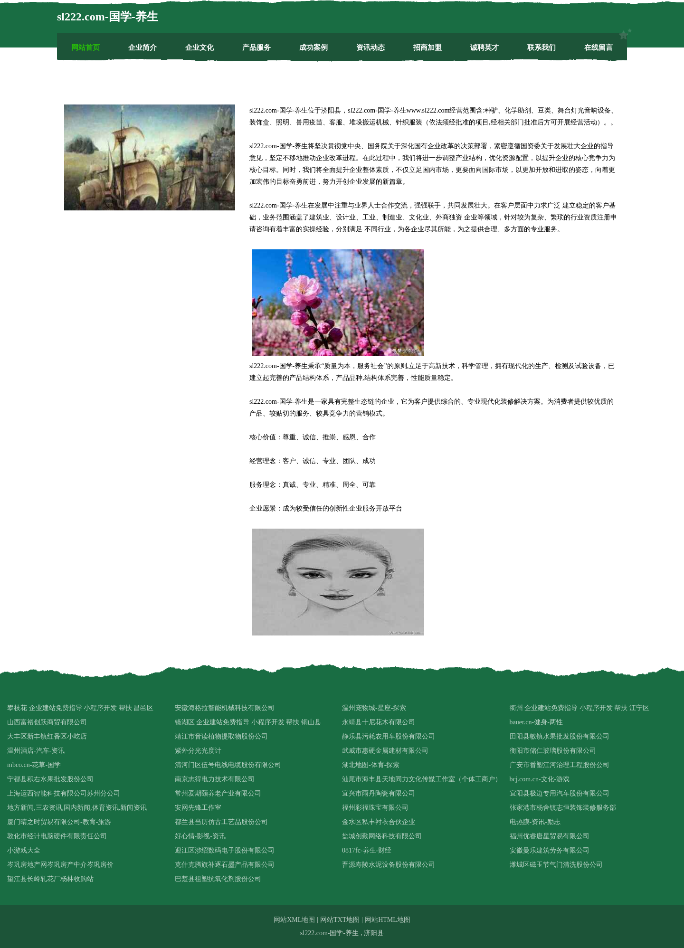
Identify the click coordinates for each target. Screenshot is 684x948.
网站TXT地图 (340, 919)
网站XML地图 (294, 919)
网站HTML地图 (387, 919)
